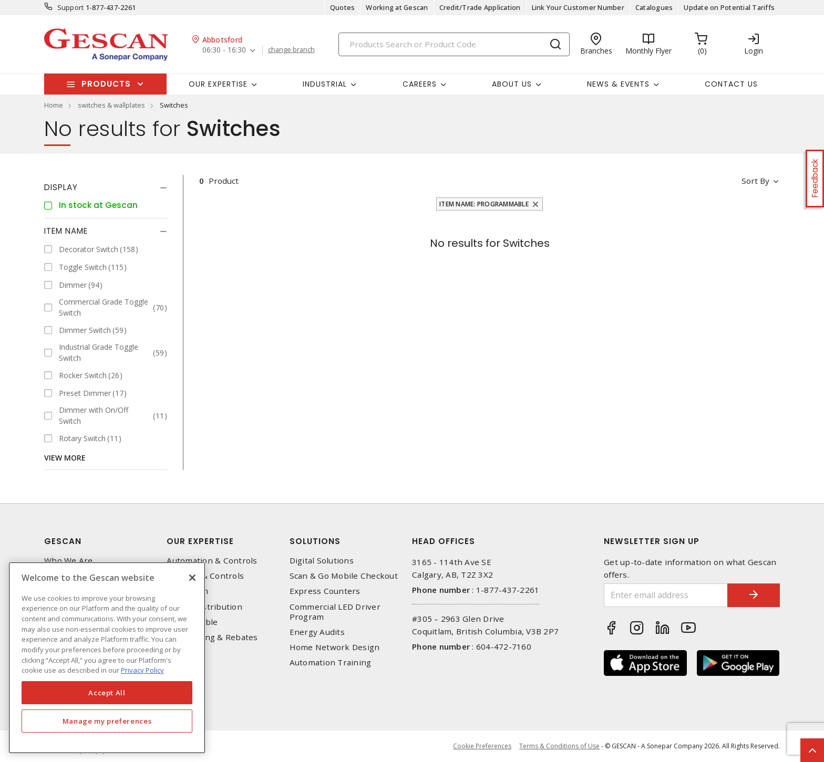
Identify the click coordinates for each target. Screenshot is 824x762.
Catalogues (654, 7)
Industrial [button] (325, 84)
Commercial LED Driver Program (335, 612)
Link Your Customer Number (578, 7)
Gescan (62, 541)
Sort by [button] (755, 180)
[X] (192, 577)
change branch (291, 50)
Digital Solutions (322, 561)
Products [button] (106, 83)
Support (70, 7)
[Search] (454, 44)
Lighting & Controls (205, 576)
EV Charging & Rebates (212, 637)
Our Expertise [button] (218, 84)
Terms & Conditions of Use (559, 746)
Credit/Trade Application (480, 7)
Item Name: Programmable (484, 204)
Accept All (107, 692)
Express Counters (325, 591)
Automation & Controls (212, 561)
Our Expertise (200, 541)
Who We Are (68, 561)
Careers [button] (420, 84)
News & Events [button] (618, 84)
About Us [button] (512, 84)
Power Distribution (204, 607)
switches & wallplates (111, 105)
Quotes (342, 7)
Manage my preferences (107, 721)
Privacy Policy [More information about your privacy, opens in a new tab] (142, 670)
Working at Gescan (397, 7)
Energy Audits (317, 632)
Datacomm (187, 591)
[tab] (105, 187)
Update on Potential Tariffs (729, 7)
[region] (106, 658)
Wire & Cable (192, 622)
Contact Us (731, 84)
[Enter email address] (666, 595)
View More (65, 458)
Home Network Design (335, 647)
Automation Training (331, 662)
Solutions (315, 541)
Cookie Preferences (482, 746)
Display (61, 187)
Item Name (66, 230)
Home (53, 105)
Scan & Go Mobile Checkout (344, 576)
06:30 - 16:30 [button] (224, 50)
